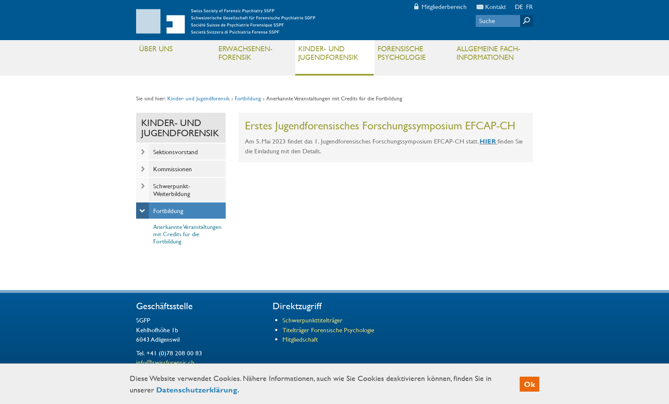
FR (529, 6)
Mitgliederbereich (444, 6)
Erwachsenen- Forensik (254, 55)
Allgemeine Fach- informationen (493, 55)
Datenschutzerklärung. (197, 389)
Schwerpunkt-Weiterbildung (171, 189)
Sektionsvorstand (175, 151)
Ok (529, 384)
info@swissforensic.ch (165, 362)
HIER (488, 141)
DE (519, 6)
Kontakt (495, 6)
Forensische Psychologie (414, 55)
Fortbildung (248, 98)
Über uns (175, 50)
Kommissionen (172, 169)
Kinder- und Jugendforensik (334, 55)
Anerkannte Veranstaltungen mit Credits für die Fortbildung (187, 233)
